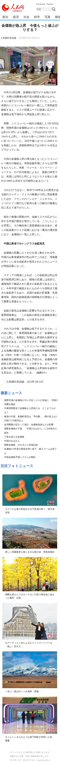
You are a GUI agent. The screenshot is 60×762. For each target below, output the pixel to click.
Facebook (40, 4)
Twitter (49, 4)
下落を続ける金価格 (14, 437)
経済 (16, 17)
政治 (5, 17)
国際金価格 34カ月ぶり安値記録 (21, 445)
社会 (26, 17)
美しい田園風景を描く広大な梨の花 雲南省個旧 (29, 552)
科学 (37, 17)
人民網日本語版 (8, 38)
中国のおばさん (12, 441)
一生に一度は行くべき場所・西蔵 (22, 691)
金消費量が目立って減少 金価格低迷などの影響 (28, 424)
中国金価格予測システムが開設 (20, 457)
